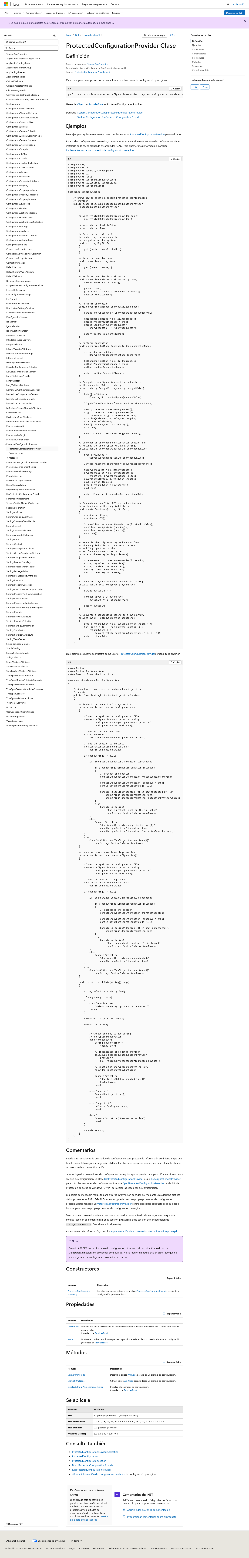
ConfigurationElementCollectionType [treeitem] (24, 135)
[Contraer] (54, 35)
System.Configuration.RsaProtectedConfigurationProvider (109, 117)
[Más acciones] (180, 35)
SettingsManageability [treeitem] (17, 571)
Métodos (196, 61)
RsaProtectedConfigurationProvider (123, 1178)
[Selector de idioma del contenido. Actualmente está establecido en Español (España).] (15, 1540)
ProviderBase (96, 104)
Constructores (199, 53)
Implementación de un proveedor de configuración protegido (100, 150)
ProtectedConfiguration (85, 1456)
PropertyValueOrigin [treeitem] (16, 435)
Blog (71, 1548)
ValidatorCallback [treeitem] (14, 720)
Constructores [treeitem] (16, 453)
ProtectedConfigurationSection (89, 1460)
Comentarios (198, 49)
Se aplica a (197, 65)
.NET (77, 34)
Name (70, 1339)
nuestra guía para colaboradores (89, 1518)
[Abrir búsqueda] (228, 4)
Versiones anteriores (55, 1548)
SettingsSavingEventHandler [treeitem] (20, 625)
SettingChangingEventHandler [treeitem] (21, 521)
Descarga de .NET (234, 12)
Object (80, 104)
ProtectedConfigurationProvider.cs (91, 71)
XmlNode (132, 1374)
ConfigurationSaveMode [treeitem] (18, 203)
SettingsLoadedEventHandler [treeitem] (20, 566)
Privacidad (98, 1548)
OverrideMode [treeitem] (13, 412)
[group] (124, 94)
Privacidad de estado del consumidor (127, 1548)
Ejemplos (196, 45)
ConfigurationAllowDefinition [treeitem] (20, 108)
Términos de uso (159, 1548)
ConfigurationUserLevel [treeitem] (17, 230)
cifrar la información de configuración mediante (98, 1474)
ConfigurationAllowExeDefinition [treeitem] (21, 112)
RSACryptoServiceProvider (166, 1178)
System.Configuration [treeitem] (16, 54)
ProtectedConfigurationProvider (147, 134)
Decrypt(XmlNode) (76, 1374)
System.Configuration (97, 64)
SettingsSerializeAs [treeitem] (15, 630)
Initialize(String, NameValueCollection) (85, 1386)
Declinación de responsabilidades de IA (23, 1548)
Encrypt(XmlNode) (76, 1380)
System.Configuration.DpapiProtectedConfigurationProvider (110, 112)
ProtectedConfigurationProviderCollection (95, 1451)
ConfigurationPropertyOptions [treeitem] (21, 199)
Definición (197, 40)
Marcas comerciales (180, 1548)
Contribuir (84, 1548)
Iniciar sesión (239, 4)
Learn (68, 34)
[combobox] (31, 41)
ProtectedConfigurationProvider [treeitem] (24, 448)
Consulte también (200, 70)
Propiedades (198, 57)
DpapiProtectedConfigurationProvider (143, 1183)
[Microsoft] (6, 4)
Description (73, 1326)
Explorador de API (91, 34)
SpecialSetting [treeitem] (13, 648)
